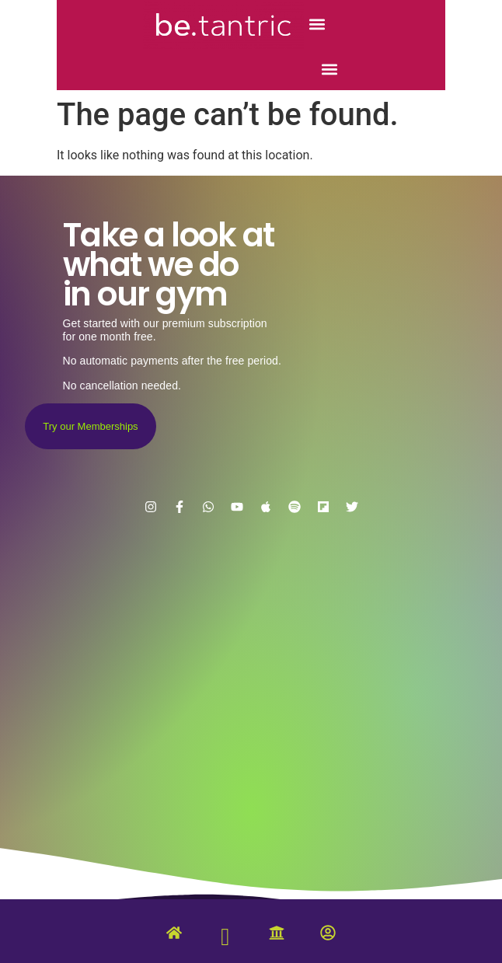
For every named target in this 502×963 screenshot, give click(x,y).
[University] (276, 936)
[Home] (174, 936)
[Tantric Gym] (225, 940)
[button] (316, 24)
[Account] (328, 936)
